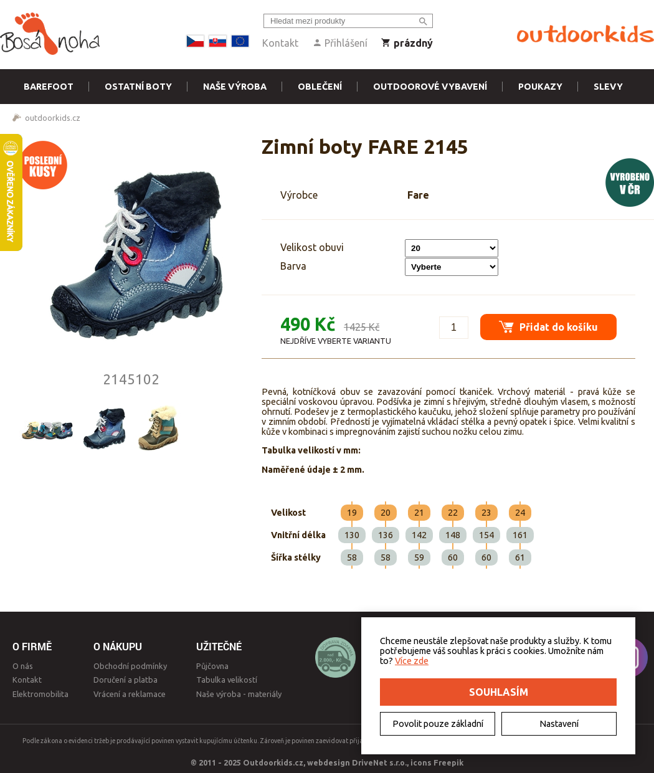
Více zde (412, 661)
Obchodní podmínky (130, 666)
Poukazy (540, 87)
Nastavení (559, 724)
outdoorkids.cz (52, 117)
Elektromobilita (40, 694)
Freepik (448, 762)
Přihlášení (339, 43)
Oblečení (320, 87)
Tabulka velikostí (226, 679)
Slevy (608, 87)
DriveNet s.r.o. (379, 762)
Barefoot (48, 87)
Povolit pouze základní (437, 724)
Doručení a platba (125, 679)
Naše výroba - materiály (239, 694)
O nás (22, 666)
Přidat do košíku (548, 327)
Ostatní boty (138, 87)
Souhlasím (498, 692)
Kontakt (280, 43)
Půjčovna (212, 666)
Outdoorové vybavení (430, 87)
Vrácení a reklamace (129, 694)
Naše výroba (235, 87)
